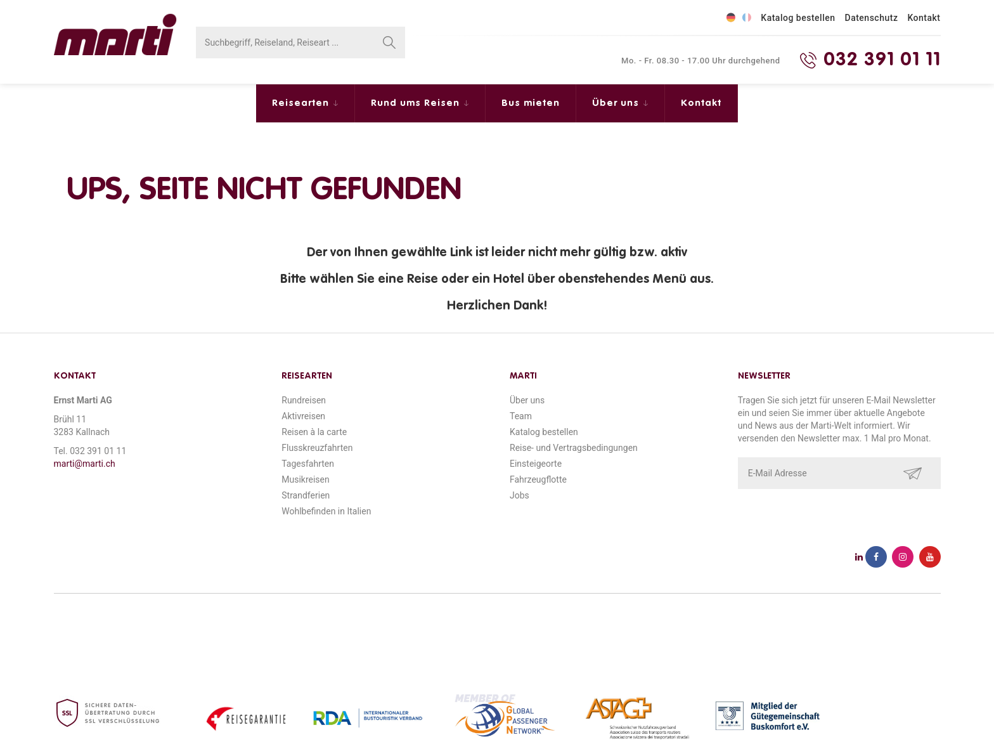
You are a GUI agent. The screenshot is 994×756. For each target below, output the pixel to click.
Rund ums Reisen (417, 103)
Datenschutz (871, 18)
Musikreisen (305, 479)
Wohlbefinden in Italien (326, 511)
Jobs (519, 495)
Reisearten (302, 103)
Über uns (617, 103)
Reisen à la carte (314, 432)
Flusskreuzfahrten (316, 448)
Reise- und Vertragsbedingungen (574, 448)
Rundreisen (303, 400)
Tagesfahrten (307, 464)
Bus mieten (530, 103)
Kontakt (923, 18)
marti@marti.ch (84, 464)
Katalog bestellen (798, 18)
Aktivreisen (303, 416)
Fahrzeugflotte (538, 479)
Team (521, 416)
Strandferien (305, 495)
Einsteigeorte (536, 464)
